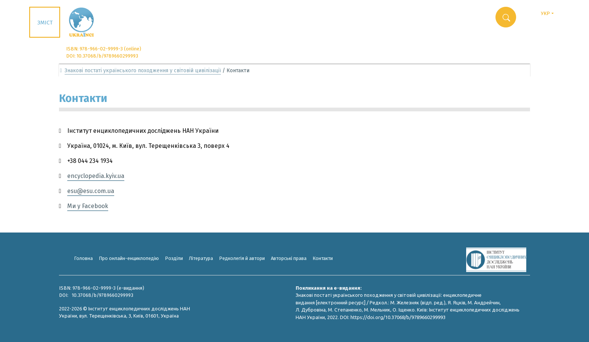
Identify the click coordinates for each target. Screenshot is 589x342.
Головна (83, 258)
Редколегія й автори (242, 258)
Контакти (323, 258)
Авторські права (289, 258)
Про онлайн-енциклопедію (129, 258)
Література (201, 258)
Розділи (174, 258)
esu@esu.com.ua (90, 191)
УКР (550, 12)
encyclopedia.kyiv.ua (95, 175)
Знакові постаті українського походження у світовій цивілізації (143, 70)
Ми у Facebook (87, 206)
